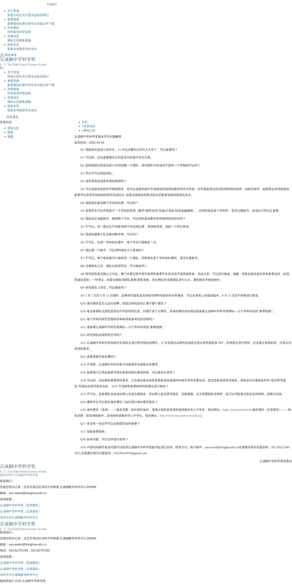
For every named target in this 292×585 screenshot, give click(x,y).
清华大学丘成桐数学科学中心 (19, 517)
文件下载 (49, 23)
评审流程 (25, 31)
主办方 (23, 15)
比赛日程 (25, 23)
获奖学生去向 (28, 48)
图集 (22, 40)
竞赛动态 (89, 126)
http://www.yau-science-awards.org (181, 415)
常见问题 (37, 23)
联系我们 (43, 15)
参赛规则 (13, 23)
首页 (85, 122)
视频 (28, 40)
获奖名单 (13, 48)
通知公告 (13, 40)
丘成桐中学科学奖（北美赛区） (20, 511)
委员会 (32, 15)
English (52, 4)
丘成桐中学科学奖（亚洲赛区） (20, 505)
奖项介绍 (13, 15)
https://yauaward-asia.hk (237, 409)
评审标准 (13, 31)
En (2, 67)
